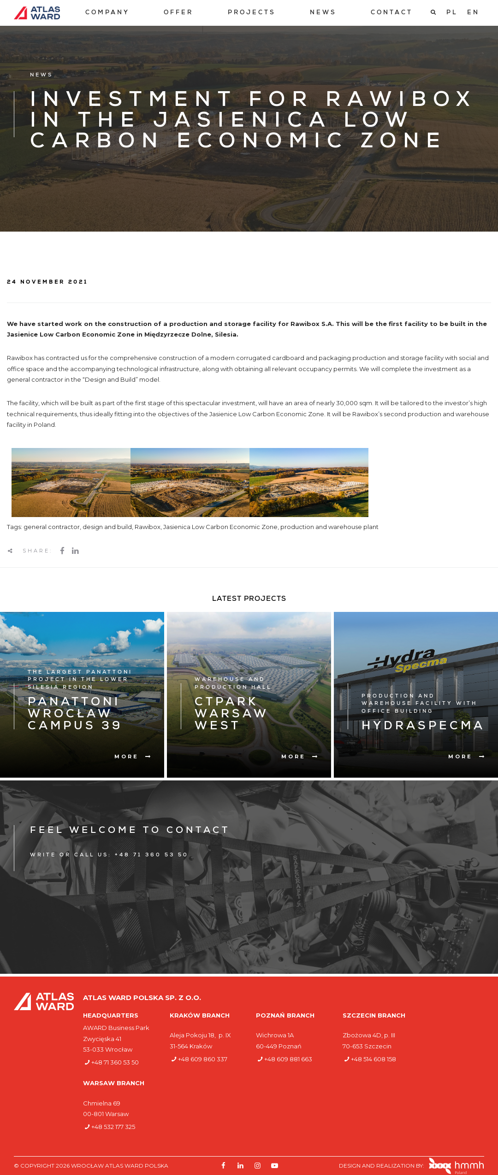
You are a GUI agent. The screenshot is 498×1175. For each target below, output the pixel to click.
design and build (107, 526)
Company (107, 13)
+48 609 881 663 (288, 1059)
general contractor (52, 526)
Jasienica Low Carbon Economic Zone (220, 526)
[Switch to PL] (452, 13)
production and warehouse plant (329, 526)
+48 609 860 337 (202, 1059)
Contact (392, 13)
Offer (178, 13)
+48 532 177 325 (113, 1126)
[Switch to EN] (473, 13)
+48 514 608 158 (373, 1059)
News (323, 13)
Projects (252, 13)
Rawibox (147, 526)
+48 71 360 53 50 (115, 1062)
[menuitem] (107, 13)
